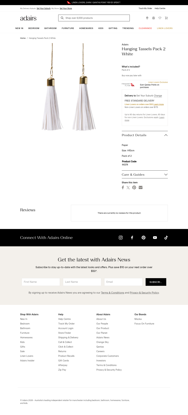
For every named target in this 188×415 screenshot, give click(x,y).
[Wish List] (159, 18)
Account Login (65, 328)
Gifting (113, 28)
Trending (128, 28)
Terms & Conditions (112, 292)
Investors (101, 360)
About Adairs (103, 314)
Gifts (22, 346)
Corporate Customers (107, 356)
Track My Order (145, 8)
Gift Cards (63, 360)
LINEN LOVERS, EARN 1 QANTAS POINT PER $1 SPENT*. (96, 2)
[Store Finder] (147, 18)
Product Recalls (66, 356)
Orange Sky (102, 342)
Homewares (86, 28)
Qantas (100, 346)
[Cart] (166, 18)
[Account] (153, 18)
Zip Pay (62, 370)
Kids (101, 28)
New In (19, 28)
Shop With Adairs (29, 314)
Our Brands (140, 314)
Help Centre (160, 8)
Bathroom (50, 28)
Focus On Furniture (144, 323)
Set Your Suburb (43, 8)
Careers (100, 351)
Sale (22, 351)
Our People (102, 323)
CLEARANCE (145, 28)
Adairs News (102, 337)
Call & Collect (65, 342)
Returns (62, 351)
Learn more (159, 104)
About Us (101, 319)
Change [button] (158, 95)
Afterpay (62, 365)
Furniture (68, 28)
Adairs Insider (27, 360)
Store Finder (64, 333)
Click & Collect (65, 346)
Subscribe (156, 282)
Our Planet (101, 333)
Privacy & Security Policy (144, 292)
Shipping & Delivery (68, 337)
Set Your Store (66, 8)
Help (60, 314)
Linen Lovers (165, 28)
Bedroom (33, 28)
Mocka (138, 319)
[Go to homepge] (28, 17)
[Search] (63, 18)
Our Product (102, 328)
